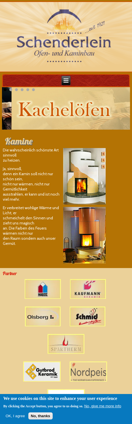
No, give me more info (102, 406)
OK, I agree (15, 416)
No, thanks (40, 416)
